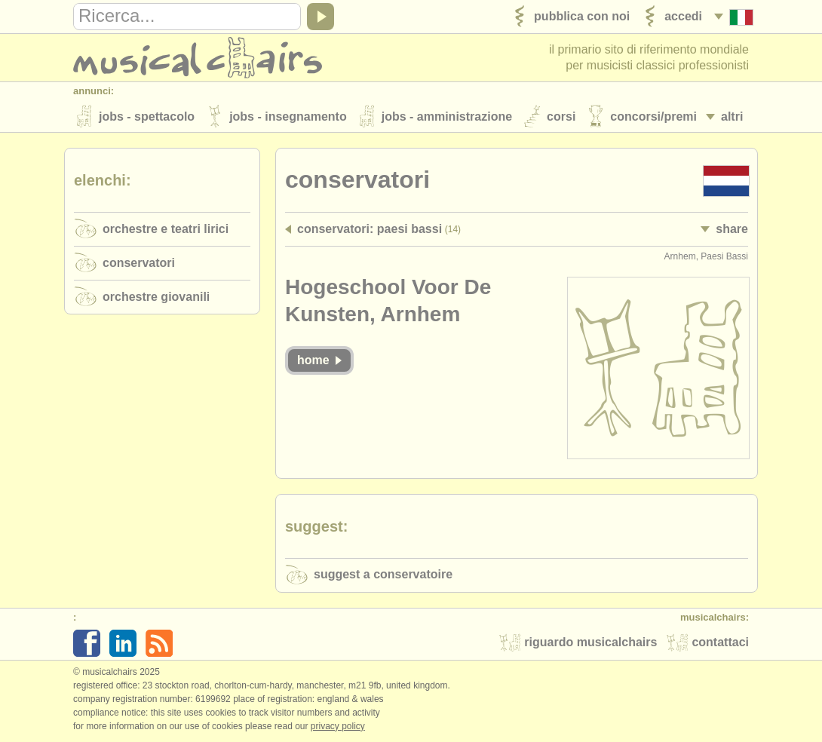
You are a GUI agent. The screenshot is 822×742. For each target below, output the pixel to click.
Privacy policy (338, 726)
